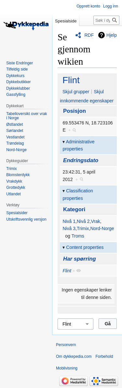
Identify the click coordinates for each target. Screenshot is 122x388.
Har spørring (79, 259)
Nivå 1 (68, 221)
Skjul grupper (75, 91)
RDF (89, 35)
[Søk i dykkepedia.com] (106, 20)
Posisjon (74, 111)
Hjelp (111, 35)
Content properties (84, 247)
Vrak (95, 221)
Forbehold (104, 356)
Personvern (66, 345)
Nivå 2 (83, 221)
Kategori (74, 209)
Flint (71, 80)
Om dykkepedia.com (73, 356)
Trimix (83, 228)
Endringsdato (80, 160)
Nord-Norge (102, 228)
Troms (78, 236)
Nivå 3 (68, 228)
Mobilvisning (66, 368)
